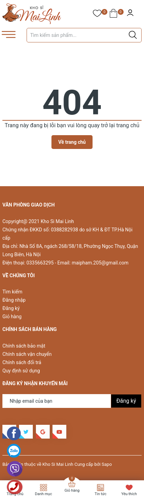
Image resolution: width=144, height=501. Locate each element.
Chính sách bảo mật (23, 346)
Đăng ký (11, 308)
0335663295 (40, 262)
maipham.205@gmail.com (100, 262)
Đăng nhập (14, 300)
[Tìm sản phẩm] (84, 35)
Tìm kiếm (12, 291)
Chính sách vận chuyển (27, 354)
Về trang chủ (72, 142)
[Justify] (132, 35)
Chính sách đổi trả (21, 362)
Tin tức (100, 494)
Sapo (107, 464)
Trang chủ (15, 494)
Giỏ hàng (11, 316)
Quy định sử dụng (21, 370)
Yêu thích (129, 494)
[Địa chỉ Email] (72, 401)
